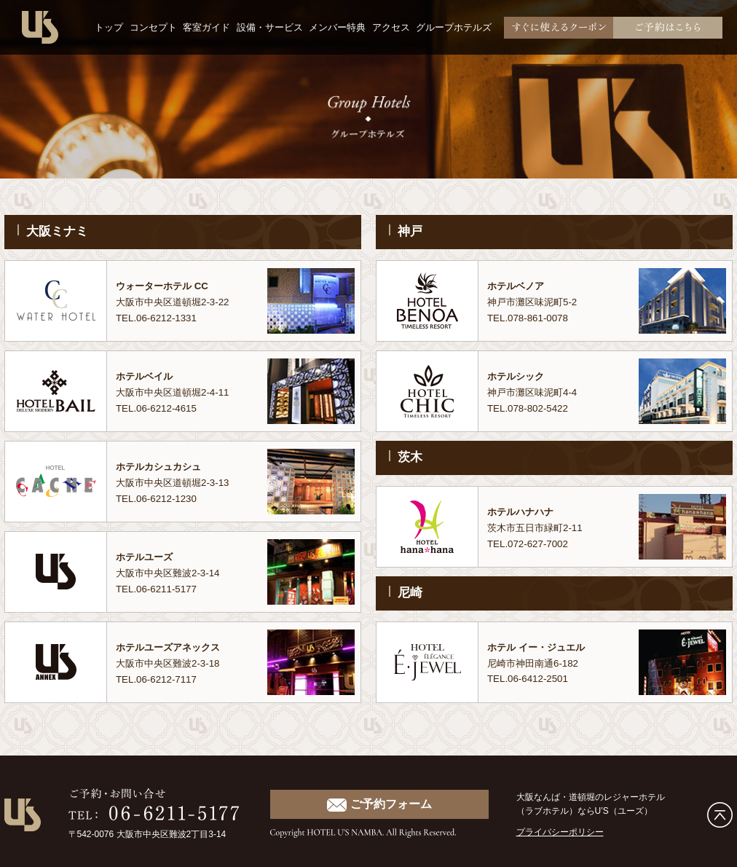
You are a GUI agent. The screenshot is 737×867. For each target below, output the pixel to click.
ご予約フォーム (379, 805)
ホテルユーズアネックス (176, 647)
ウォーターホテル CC (168, 285)
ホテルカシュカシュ (165, 466)
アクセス (391, 27)
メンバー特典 (337, 27)
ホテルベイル (148, 376)
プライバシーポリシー (560, 832)
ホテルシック (520, 376)
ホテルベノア (520, 285)
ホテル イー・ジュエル (543, 647)
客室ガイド (206, 27)
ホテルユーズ (148, 556)
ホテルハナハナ (525, 511)
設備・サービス (270, 27)
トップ (109, 27)
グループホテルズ (454, 27)
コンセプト (153, 27)
